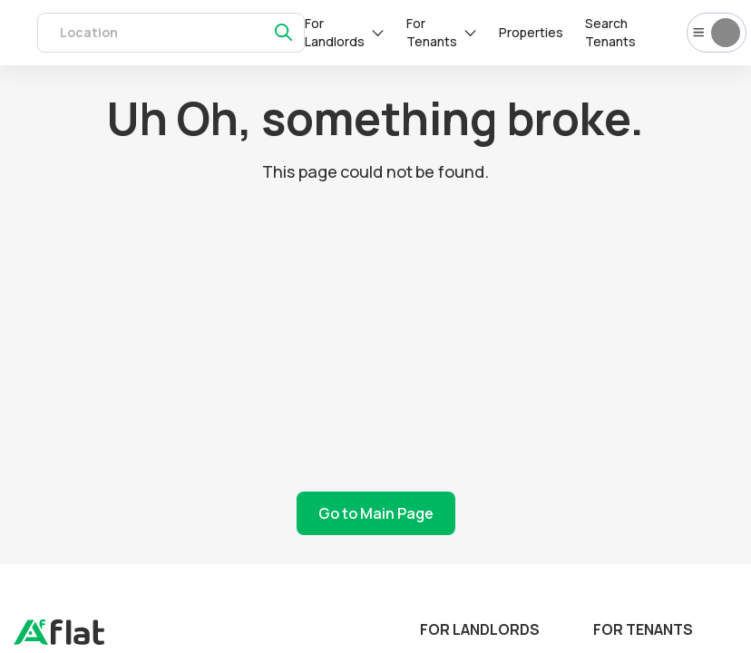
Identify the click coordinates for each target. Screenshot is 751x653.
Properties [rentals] (531, 32)
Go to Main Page (376, 513)
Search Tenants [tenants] (610, 32)
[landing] (59, 640)
